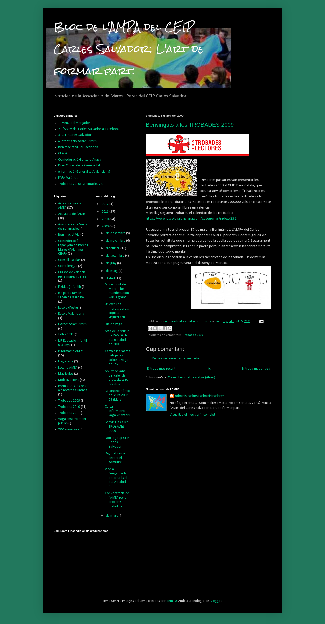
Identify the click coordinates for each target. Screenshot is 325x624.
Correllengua (67, 266)
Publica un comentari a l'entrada (175, 358)
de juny (111, 263)
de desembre (116, 233)
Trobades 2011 (69, 413)
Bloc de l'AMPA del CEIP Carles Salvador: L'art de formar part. (129, 49)
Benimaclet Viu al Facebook (78, 147)
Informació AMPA (70, 351)
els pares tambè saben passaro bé (71, 295)
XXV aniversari (68, 429)
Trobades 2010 (69, 407)
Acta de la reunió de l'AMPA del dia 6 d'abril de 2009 (117, 337)
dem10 (171, 601)
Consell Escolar (69, 260)
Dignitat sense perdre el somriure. (115, 458)
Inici (208, 369)
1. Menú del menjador (74, 123)
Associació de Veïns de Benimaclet (72, 227)
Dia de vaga (113, 324)
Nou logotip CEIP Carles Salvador (117, 442)
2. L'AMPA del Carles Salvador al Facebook (88, 129)
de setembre (115, 256)
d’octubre (113, 248)
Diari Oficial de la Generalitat (79, 165)
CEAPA (62, 153)
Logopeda (65, 361)
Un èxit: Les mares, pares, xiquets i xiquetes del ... (117, 310)
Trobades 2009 (193, 335)
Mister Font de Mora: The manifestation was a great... (117, 291)
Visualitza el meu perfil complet (192, 415)
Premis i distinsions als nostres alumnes (72, 388)
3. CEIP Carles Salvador (75, 135)
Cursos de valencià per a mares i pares (72, 274)
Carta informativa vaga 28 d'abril (117, 411)
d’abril (111, 278)
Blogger (216, 601)
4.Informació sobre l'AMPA (77, 141)
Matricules (65, 374)
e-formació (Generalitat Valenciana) (84, 172)
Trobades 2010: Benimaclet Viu (80, 184)
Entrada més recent (161, 369)
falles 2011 (66, 334)
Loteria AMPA (67, 368)
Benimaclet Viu (69, 235)
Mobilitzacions (68, 380)
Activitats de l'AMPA (72, 214)
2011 (105, 212)
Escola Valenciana (71, 314)
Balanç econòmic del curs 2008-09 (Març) (117, 395)
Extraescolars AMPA (72, 324)
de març (112, 516)
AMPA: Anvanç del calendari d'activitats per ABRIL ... (117, 377)
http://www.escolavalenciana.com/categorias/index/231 (191, 218)
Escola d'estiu (68, 308)
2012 (105, 204)
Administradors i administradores (199, 396)
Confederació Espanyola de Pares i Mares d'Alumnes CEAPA (73, 247)
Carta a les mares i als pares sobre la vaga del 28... (117, 357)
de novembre (116, 241)
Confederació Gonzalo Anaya (79, 160)
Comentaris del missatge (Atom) (191, 377)
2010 (105, 219)
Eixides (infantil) (69, 287)
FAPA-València (68, 178)
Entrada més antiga (256, 369)
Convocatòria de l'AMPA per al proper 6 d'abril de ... (117, 499)
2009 (105, 227)
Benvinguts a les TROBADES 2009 (190, 125)
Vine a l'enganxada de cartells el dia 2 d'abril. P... (116, 477)
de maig (112, 271)
